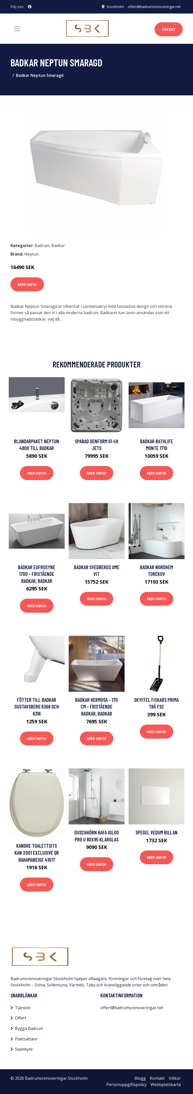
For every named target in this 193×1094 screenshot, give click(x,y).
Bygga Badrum (29, 1028)
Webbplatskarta (166, 1084)
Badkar (58, 245)
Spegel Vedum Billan (157, 832)
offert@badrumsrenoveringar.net (154, 6)
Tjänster (23, 1007)
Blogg (140, 1078)
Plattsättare (26, 1039)
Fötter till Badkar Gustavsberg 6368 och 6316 (36, 707)
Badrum (41, 245)
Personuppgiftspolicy (126, 1084)
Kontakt (157, 1078)
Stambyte (24, 1049)
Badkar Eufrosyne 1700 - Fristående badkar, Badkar (36, 574)
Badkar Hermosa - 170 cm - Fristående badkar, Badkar (96, 707)
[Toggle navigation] (17, 29)
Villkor (175, 1078)
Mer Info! (27, 284)
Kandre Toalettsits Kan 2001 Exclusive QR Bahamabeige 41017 (36, 852)
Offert (169, 29)
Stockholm (115, 6)
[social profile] (29, 7)
